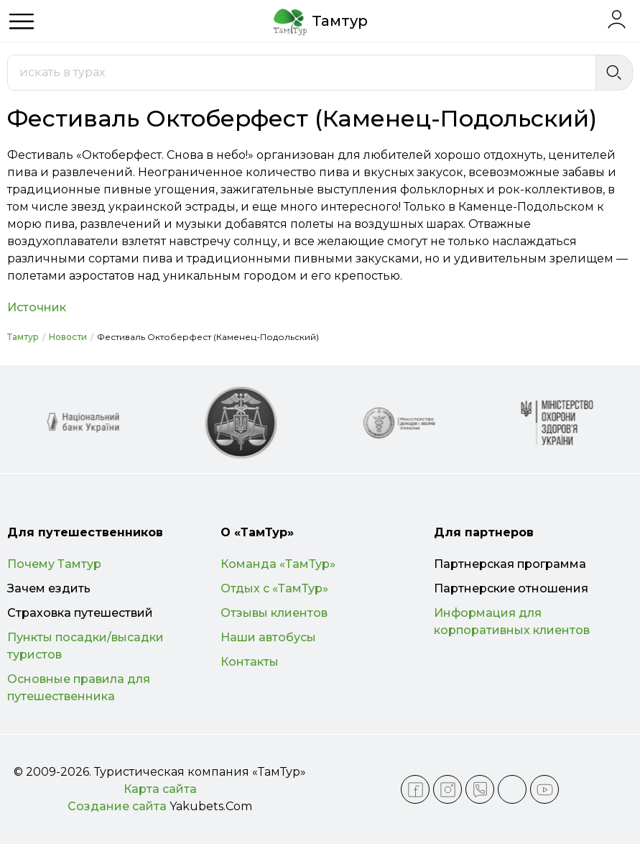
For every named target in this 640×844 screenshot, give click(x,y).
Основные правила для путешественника (78, 687)
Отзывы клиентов (274, 613)
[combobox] (301, 73)
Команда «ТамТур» (278, 564)
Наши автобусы (268, 637)
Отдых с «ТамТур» (274, 588)
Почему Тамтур (54, 564)
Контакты (250, 662)
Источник (36, 307)
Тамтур (23, 336)
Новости (68, 336)
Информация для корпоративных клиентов (512, 621)
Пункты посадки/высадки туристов (85, 645)
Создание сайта (117, 806)
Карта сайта (160, 789)
